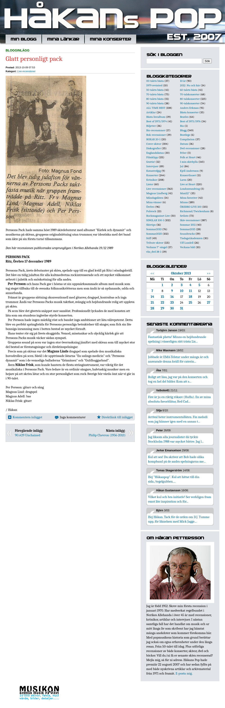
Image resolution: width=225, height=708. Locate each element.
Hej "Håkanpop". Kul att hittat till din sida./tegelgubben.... (173, 479)
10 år (183, 80)
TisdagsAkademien (191, 238)
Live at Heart (187, 184)
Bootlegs (185, 134)
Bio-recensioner (155, 130)
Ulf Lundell (187, 242)
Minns (184, 202)
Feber (183, 152)
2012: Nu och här (190, 85)
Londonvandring (190, 188)
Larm (183, 179)
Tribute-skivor (154, 242)
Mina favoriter (188, 197)
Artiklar (151, 112)
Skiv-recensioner (190, 220)
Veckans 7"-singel (156, 247)
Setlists (184, 215)
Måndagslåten (154, 197)
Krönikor (151, 179)
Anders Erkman (189, 107)
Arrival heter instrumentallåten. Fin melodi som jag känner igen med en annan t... (177, 419)
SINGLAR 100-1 (155, 220)
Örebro (150, 206)
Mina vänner (154, 202)
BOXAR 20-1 (153, 139)
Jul (181, 166)
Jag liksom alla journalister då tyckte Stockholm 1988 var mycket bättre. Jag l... (176, 439)
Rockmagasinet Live (158, 215)
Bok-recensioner (156, 134)
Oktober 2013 (181, 273)
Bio (182, 125)
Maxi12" (185, 193)
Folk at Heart (188, 157)
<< (152, 273)
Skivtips (151, 224)
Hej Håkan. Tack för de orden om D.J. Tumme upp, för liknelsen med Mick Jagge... (178, 519)
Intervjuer (152, 166)
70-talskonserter (190, 94)
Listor (149, 184)
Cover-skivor (153, 143)
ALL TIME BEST (155, 107)
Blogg (183, 130)
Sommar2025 (154, 233)
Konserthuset (188, 175)
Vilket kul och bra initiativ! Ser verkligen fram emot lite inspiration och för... (179, 499)
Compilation (187, 139)
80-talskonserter (190, 98)
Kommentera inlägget (25, 417)
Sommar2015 (187, 229)
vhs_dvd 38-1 (153, 251)
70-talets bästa (155, 94)
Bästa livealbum (155, 116)
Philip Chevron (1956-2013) (107, 435)
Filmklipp (152, 157)
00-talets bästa (155, 80)
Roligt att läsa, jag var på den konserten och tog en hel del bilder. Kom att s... (177, 379)
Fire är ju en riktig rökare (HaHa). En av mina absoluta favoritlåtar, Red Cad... (179, 399)
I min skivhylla (189, 161)
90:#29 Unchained (27, 435)
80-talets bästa (155, 98)
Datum (184, 143)
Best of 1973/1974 (156, 121)
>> (209, 273)
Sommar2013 (154, 229)
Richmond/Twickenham (194, 211)
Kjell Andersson (189, 170)
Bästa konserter (189, 112)
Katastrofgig (153, 170)
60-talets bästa (188, 89)
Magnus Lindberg (156, 193)
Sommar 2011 (188, 224)
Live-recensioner (26, 71)
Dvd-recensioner (190, 148)
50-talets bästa (155, 89)
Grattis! (150, 161)
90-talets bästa (155, 103)
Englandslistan (155, 152)
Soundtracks (187, 233)
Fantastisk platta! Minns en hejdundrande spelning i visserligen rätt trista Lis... (177, 339)
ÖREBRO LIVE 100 (190, 206)
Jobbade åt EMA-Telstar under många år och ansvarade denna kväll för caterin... (178, 359)
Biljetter (151, 125)
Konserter (152, 175)
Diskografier (153, 148)
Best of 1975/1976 (190, 121)
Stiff (148, 238)
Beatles (184, 116)
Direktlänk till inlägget (115, 417)
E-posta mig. (184, 673)
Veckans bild (187, 247)
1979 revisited (154, 85)
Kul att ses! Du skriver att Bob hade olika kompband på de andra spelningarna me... (177, 459)
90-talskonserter (190, 103)
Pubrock (151, 211)
